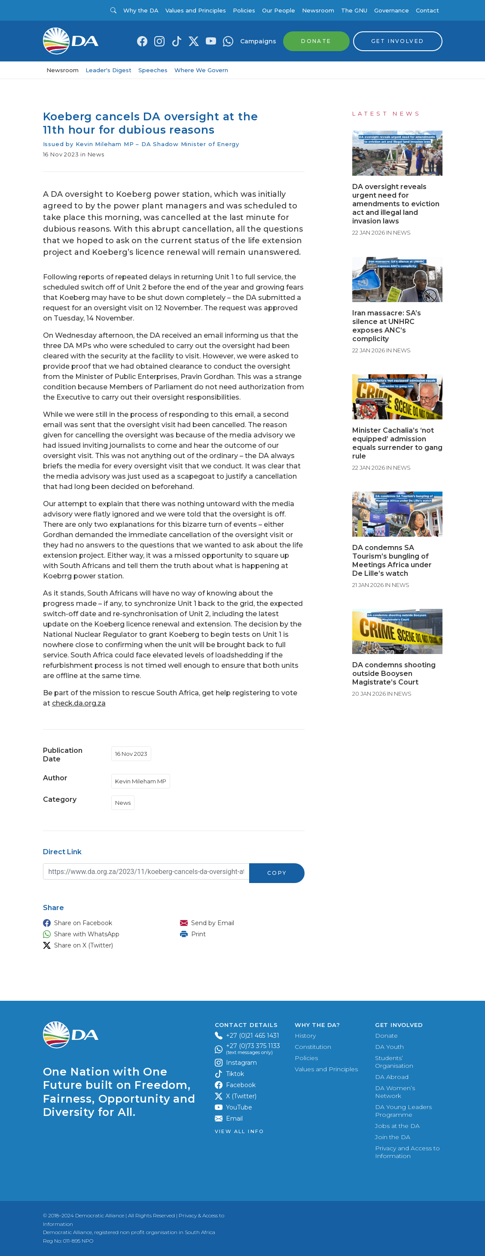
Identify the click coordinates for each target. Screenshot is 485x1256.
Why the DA (141, 10)
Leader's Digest (108, 70)
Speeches (153, 70)
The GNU (354, 10)
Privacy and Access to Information (407, 1152)
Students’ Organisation (394, 1062)
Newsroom (318, 10)
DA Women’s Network (395, 1092)
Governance (391, 10)
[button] (103, 923)
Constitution (313, 1047)
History (305, 1035)
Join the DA (392, 1137)
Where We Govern (201, 70)
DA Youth (389, 1047)
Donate (386, 1035)
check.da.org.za (79, 703)
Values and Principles (195, 10)
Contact (427, 10)
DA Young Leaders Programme (403, 1110)
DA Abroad (392, 1077)
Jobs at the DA (397, 1126)
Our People (278, 10)
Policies (244, 10)
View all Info (239, 1131)
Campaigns (258, 41)
